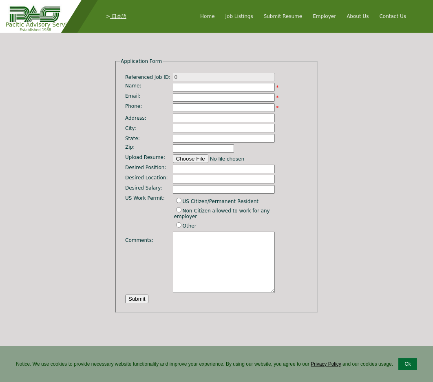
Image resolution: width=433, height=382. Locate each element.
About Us (358, 16)
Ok (407, 364)
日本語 (118, 16)
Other (190, 226)
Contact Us (392, 16)
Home (207, 16)
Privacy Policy (326, 364)
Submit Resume (283, 16)
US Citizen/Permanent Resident (220, 201)
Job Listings (239, 16)
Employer (324, 16)
